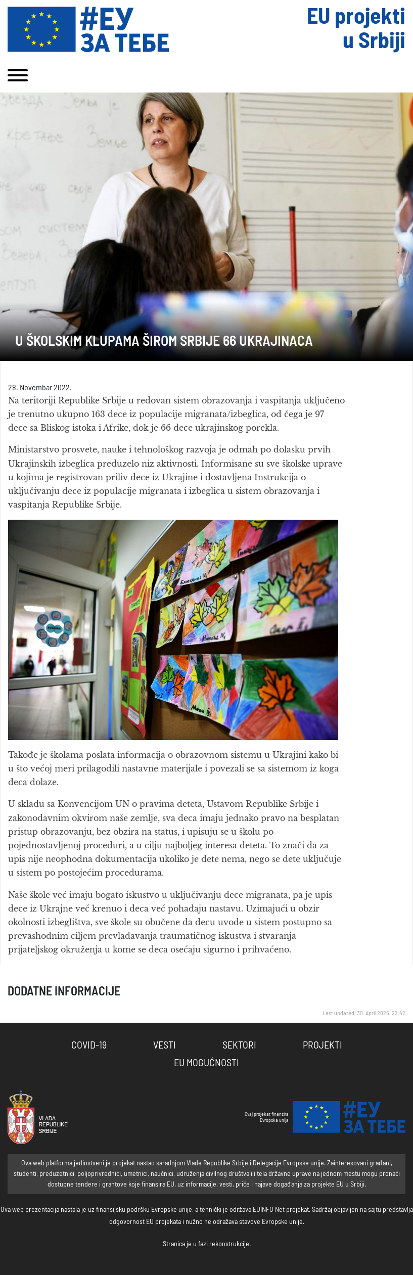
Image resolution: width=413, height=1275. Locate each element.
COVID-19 (89, 1045)
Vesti (164, 1045)
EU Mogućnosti (206, 1063)
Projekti (322, 1045)
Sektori (239, 1045)
